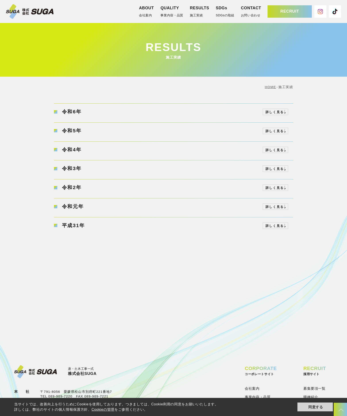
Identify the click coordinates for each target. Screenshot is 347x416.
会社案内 (252, 388)
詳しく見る (275, 112)
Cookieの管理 (102, 409)
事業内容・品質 (257, 397)
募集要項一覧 (314, 388)
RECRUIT (289, 11)
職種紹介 (310, 397)
